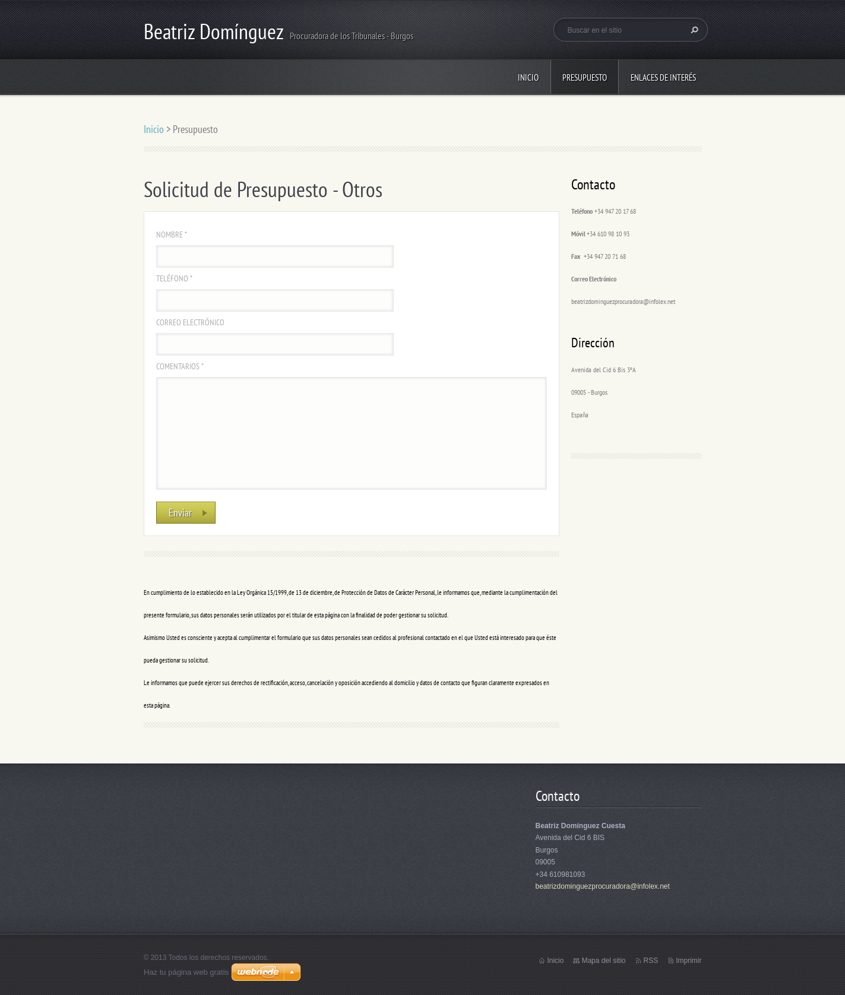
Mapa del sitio (603, 960)
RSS (650, 960)
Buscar (693, 30)
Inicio (528, 77)
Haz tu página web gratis (186, 972)
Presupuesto (584, 77)
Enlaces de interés (663, 77)
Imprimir (688, 960)
